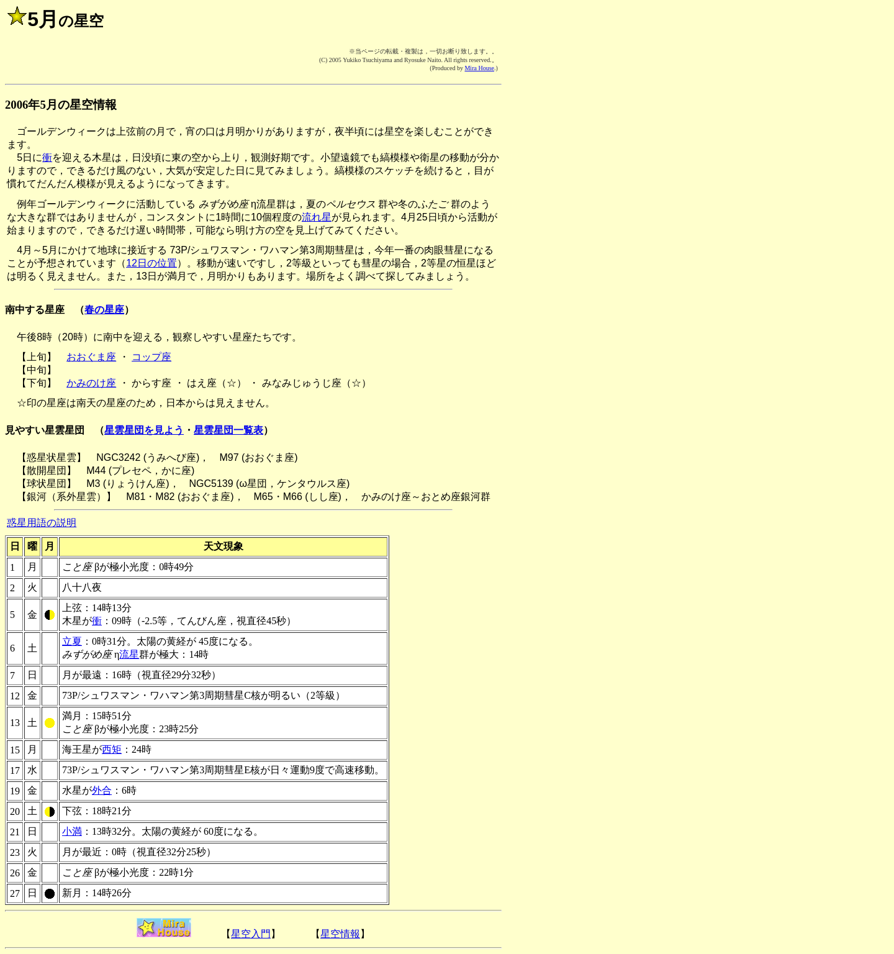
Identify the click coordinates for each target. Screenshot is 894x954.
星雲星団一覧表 (228, 430)
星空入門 (251, 934)
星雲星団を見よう (144, 430)
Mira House (479, 68)
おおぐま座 (91, 357)
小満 (72, 831)
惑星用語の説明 (41, 522)
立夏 (72, 641)
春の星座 (104, 309)
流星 (129, 654)
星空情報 (340, 934)
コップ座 (151, 357)
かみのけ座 (91, 383)
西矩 (112, 749)
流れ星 (317, 217)
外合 (102, 790)
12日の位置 (151, 263)
